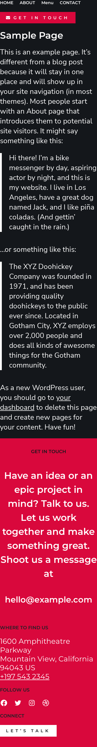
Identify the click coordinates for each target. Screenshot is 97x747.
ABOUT (27, 2)
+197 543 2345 (24, 676)
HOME (6, 2)
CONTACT (70, 2)
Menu (47, 2)
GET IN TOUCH (41, 17)
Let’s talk (28, 730)
